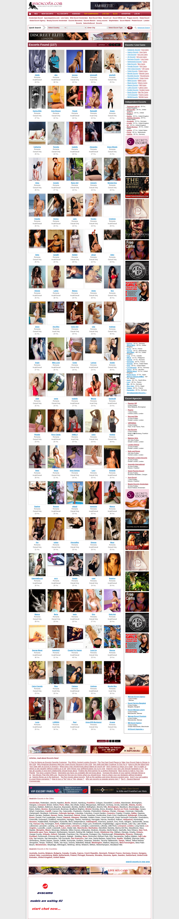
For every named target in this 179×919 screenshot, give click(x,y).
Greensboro (143, 817)
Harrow (104, 819)
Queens (63, 836)
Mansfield (103, 828)
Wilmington (61, 845)
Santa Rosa (111, 838)
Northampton (62, 832)
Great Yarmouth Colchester (126, 817)
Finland (111, 853)
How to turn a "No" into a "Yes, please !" (68, 779)
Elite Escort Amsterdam (79, 18)
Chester (113, 811)
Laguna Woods (121, 824)
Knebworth (97, 824)
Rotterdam (44, 803)
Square (56, 840)
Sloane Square (46, 840)
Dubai (82, 805)
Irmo (116, 822)
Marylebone (133, 828)
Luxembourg (46, 855)
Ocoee (96, 832)
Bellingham (91, 807)
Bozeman (65, 809)
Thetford (49, 843)
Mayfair (32, 830)
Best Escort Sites (95, 18)
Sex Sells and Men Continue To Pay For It (110, 764)
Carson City (57, 811)
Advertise (125, 14)
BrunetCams (144, 76)
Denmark (103, 853)
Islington (127, 822)
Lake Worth (141, 824)
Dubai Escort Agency (37, 21)
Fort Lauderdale (48, 817)
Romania (90, 855)
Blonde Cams (144, 73)
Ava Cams (145, 50)
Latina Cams (143, 88)
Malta (55, 855)
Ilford (71, 822)
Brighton (81, 809)
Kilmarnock (77, 824)
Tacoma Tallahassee (109, 840)
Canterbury (39, 811)
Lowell (48, 828)
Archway (109, 805)
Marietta (111, 828)
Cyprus (80, 853)
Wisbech (85, 845)
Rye (111, 836)
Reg (36, 14)
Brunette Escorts (133, 76)
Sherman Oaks (138, 838)
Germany (126, 853)
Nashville (122, 830)
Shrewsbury (34, 840)
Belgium (49, 853)
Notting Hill (80, 832)
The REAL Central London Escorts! (82, 762)
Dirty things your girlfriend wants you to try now (86, 769)
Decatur (38, 815)
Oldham (117, 832)
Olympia (125, 832)
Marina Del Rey (121, 828)
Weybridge (51, 845)
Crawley (119, 813)
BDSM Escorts (132, 97)
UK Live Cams (142, 57)
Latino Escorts (132, 88)
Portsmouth (42, 836)
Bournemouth (54, 809)
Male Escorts (131, 64)
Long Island (139, 826)
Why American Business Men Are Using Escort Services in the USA (64, 764)
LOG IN (137, 14)
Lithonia (104, 826)
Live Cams (65, 18)
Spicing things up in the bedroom (46, 777)
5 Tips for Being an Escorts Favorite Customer (48, 762)
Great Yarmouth (107, 817)
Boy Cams (141, 64)
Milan (67, 805)
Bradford (73, 809)
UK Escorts (131, 57)
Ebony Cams (142, 83)
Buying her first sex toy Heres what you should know (79, 775)
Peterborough (107, 834)
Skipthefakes (114, 21)
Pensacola (84, 834)
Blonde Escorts (132, 73)
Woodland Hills (116, 845)
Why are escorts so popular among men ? (103, 779)
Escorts (99, 23)
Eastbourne (122, 815)
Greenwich (43, 819)
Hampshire (61, 819)
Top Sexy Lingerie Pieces (46, 773)
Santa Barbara (99, 838)
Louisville (41, 828)
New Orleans (132, 830)
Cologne (99, 803)
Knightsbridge (108, 824)
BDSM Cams (143, 97)
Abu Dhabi (74, 805)
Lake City (132, 824)
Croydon (126, 813)
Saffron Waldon (131, 836)
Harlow (78, 819)
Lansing (51, 826)
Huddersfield (43, 822)
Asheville (124, 805)
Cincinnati (129, 811)
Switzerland (131, 855)
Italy (38, 855)
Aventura (33, 807)
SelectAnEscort (89, 23)
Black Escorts (132, 83)
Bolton (37, 809)
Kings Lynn (87, 824)
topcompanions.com (51, 18)
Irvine (121, 822)
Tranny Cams (143, 95)
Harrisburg (86, 819)
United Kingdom (45, 857)
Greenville (33, 819)
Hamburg (82, 803)
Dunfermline (101, 815)
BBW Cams (142, 80)
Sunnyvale (71, 840)
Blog (115, 14)
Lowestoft (56, 828)
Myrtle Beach (112, 830)
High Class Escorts (134, 69)
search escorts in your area (138, 862)
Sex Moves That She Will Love (44, 775)
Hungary (142, 853)
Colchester (53, 813)
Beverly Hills (102, 807)
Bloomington (134, 807)
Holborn (119, 819)
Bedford (82, 807)
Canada (65, 853)
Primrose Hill (53, 836)
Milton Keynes (74, 830)
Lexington (85, 826)
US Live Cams (143, 55)
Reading (78, 836)
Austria (41, 853)
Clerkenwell (34, 813)
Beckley (75, 807)
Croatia (73, 853)
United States (59, 857)
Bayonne (57, 807)
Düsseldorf (108, 803)
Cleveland (44, 813)
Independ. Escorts (133, 50)
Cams (145, 62)
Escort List (107, 18)
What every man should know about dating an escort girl (82, 766)
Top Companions (91, 14)
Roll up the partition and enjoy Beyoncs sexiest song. (107, 777)
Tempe (42, 843)
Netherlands (64, 855)
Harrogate (95, 819)
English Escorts (132, 90)
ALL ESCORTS (62, 14)
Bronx (102, 809)
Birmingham (137, 803)
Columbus (88, 813)
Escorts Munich (89, 21)
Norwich (72, 832)
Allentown (101, 805)
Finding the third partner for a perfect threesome (97, 771)
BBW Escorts (132, 80)
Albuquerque (91, 805)
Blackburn (124, 807)
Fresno (59, 817)
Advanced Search (143, 28)
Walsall (88, 843)
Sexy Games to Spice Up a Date (119, 766)
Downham (91, 815)
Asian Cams (144, 78)
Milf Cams (142, 85)
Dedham (46, 815)
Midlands (64, 830)
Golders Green (94, 817)
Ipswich (110, 822)
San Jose (88, 838)
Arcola (117, 805)
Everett (38, 817)
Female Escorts (132, 66)
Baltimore (49, 807)
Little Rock (112, 826)
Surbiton (79, 840)
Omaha (132, 832)
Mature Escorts (132, 85)
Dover (83, 815)
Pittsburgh (138, 834)
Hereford (111, 819)
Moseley (102, 830)
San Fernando (64, 838)
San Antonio (39, 838)
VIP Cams (145, 69)
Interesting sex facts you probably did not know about (80, 773)
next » (118, 45)
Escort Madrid (125, 21)
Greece (134, 853)
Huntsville (63, 822)
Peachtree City (73, 834)
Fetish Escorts (132, 71)
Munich (74, 803)
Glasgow (32, 805)
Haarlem (60, 803)
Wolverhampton (102, 845)
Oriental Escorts (133, 78)
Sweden (121, 855)
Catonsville (67, 811)
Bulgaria (57, 853)
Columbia (79, 813)
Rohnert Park (103, 836)
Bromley (95, 809)
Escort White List (119, 18)
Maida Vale (71, 828)
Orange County (35, 834)
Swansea (88, 840)
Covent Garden (99, 813)
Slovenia (107, 855)
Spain (114, 855)
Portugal (81, 855)
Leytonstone (94, 826)
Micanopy (55, 830)
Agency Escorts (132, 52)
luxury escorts (102, 21)
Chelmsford (96, 811)
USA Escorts (131, 55)
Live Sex (105, 14)
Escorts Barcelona (75, 21)
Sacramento (119, 836)
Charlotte (86, 811)
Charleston (77, 811)
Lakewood (33, 826)
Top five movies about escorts (73, 777)
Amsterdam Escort (36, 18)
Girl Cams (143, 66)
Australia (33, 853)
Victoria (72, 843)
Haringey (70, 819)
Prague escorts (132, 18)
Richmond (92, 836)
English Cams (144, 90)
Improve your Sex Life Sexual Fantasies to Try (125, 769)
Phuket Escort (137, 21)
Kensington (49, 824)
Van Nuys (64, 843)
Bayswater (66, 807)
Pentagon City (95, 834)
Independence (79, 822)
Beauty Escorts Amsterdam (57, 21)
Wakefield (80, 843)
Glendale (83, 817)
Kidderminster (66, 824)
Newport (52, 832)
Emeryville (142, 815)
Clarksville (139, 811)
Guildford (52, 819)
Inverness (102, 822)
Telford (128, 840)
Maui (141, 828)
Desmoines (68, 815)
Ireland (32, 855)
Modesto (94, 830)
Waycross (114, 843)
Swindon (96, 840)
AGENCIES (76, 14)
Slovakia (98, 855)
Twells (56, 843)
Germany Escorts (133, 59)
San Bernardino (51, 838)
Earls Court (112, 815)
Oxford (55, 805)
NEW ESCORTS (47, 14)
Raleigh (70, 836)
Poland (73, 855)
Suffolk (63, 840)
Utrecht (53, 803)
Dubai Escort (144, 18)
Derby (60, 815)
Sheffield (127, 838)
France (119, 853)
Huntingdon (54, 822)
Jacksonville (137, 822)
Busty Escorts (132, 92)
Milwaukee (85, 830)
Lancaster (43, 826)
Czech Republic (91, 853)
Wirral (78, 845)
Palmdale (61, 834)
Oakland (89, 832)
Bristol (49, 805)
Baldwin (41, 807)
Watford (106, 843)
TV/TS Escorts (132, 95)
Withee (92, 845)
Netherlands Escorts (134, 62)
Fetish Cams (143, 71)
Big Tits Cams (143, 92)
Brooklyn (109, 809)
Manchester (126, 803)
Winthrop (71, 845)
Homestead (138, 819)
